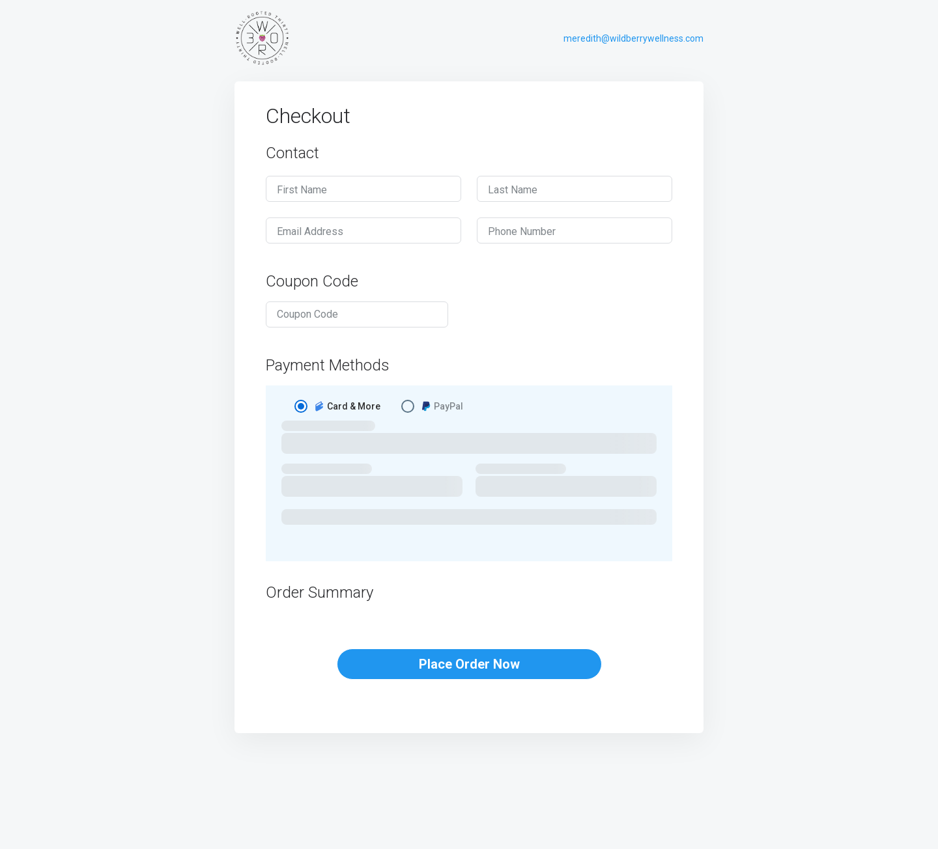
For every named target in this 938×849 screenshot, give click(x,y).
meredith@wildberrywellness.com (633, 38)
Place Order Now (469, 664)
